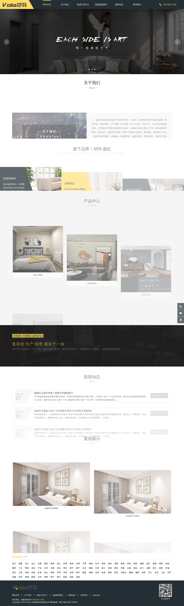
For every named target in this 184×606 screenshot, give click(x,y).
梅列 (14, 568)
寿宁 (52, 577)
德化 (135, 568)
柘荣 (65, 577)
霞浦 (33, 577)
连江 (59, 563)
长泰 (40, 572)
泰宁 (71, 568)
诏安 (33, 572)
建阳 (137, 572)
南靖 (52, 572)
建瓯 (131, 572)
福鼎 (78, 577)
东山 (46, 572)
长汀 (150, 572)
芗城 (167, 568)
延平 (78, 572)
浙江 (14, 563)
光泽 (97, 572)
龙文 (14, 572)
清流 (33, 568)
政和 (110, 572)
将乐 (65, 568)
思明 (103, 563)
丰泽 (97, 568)
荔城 (155, 563)
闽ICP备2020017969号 (68, 602)
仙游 (167, 563)
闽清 (71, 563)
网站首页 (47, 4)
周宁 (59, 577)
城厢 (142, 563)
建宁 (78, 568)
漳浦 (27, 572)
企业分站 (96, 595)
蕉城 (27, 577)
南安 (161, 568)
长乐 (97, 563)
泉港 (110, 568)
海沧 (110, 563)
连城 (14, 577)
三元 (20, 568)
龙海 (71, 572)
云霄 (20, 572)
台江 (27, 563)
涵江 (148, 563)
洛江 (103, 568)
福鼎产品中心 (83, 4)
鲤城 (91, 568)
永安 (84, 568)
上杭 (163, 572)
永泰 (78, 563)
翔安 (135, 563)
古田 (40, 577)
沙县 (59, 568)
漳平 (20, 577)
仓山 (33, 563)
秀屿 (161, 563)
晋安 (46, 563)
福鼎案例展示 (101, 4)
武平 (169, 572)
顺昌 (84, 572)
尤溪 (52, 568)
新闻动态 (119, 4)
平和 (59, 572)
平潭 (84, 563)
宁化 (40, 568)
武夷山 (123, 572)
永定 (156, 572)
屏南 (46, 577)
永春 (129, 568)
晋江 (155, 568)
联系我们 (137, 4)
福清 (91, 563)
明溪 (27, 568)
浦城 (91, 572)
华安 (65, 572)
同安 (129, 563)
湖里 (116, 563)
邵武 (116, 572)
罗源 (65, 563)
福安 (71, 577)
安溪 (123, 568)
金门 (142, 568)
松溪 (103, 572)
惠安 (116, 568)
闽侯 (52, 563)
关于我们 (65, 4)
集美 (123, 563)
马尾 (40, 563)
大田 (46, 568)
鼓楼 (20, 563)
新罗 (144, 572)
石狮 (148, 568)
